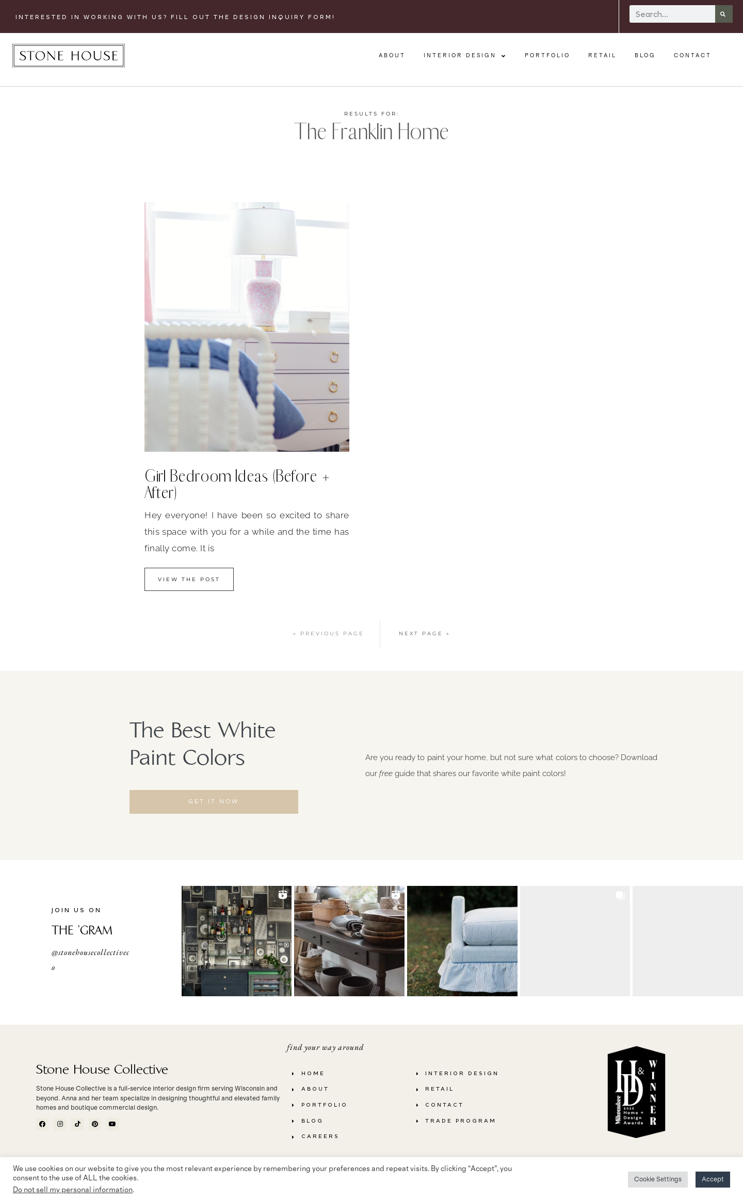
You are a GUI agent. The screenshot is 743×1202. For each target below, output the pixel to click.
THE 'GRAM (82, 930)
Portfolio (547, 55)
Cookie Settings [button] (658, 1179)
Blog (645, 55)
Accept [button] (713, 1179)
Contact (693, 55)
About (392, 55)
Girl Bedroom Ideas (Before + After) (237, 484)
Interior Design (465, 56)
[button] (237, 941)
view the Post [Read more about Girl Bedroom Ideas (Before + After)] (189, 579)
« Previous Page (328, 633)
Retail (602, 55)
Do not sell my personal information (73, 1190)
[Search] (724, 14)
